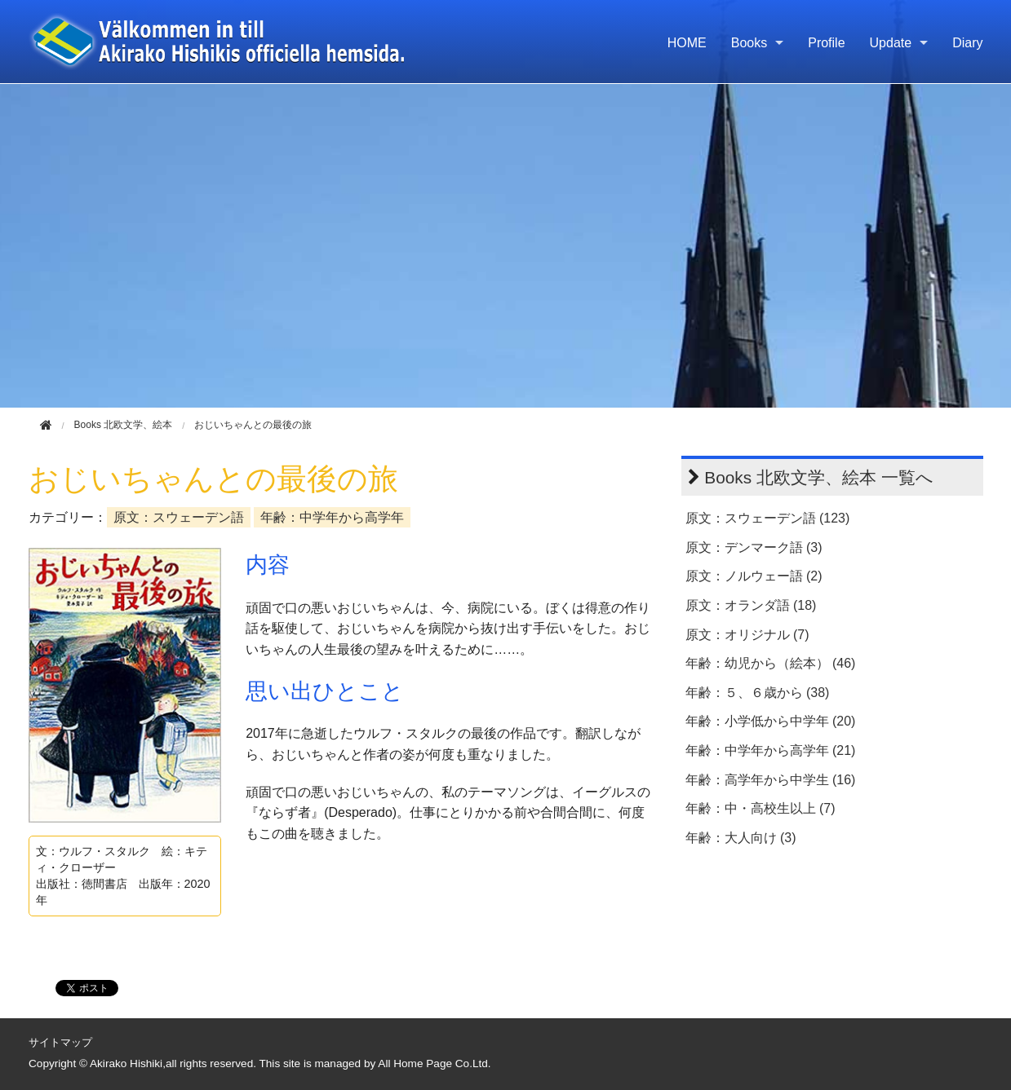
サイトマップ (60, 1042)
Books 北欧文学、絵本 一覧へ (818, 477)
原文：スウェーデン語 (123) (767, 518)
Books (749, 43)
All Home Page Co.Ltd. (434, 1063)
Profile (826, 43)
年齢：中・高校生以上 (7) (760, 808)
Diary (967, 43)
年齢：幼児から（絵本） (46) (770, 663)
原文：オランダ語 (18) (751, 605)
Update (891, 43)
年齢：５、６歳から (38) (757, 692)
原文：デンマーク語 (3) (754, 547)
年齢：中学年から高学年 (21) (770, 750)
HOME (687, 43)
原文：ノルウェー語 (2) (754, 576)
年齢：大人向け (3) (740, 838)
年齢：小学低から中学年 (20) (770, 721)
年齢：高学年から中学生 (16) (770, 780)
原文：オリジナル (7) (747, 635)
